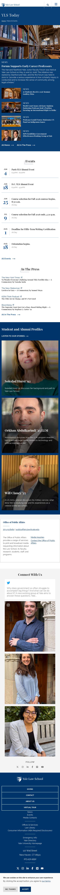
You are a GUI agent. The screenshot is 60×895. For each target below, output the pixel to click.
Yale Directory (30, 840)
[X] (17, 767)
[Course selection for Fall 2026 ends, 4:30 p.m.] (30, 218)
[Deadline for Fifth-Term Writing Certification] (30, 232)
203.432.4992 (30, 859)
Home (4, 21)
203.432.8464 (8, 529)
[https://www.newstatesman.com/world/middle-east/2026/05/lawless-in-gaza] (30, 289)
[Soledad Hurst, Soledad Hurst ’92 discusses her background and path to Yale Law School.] (30, 368)
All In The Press (24, 145)
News (30, 812)
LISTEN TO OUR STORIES (13, 336)
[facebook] (32, 767)
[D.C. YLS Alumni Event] (30, 187)
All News (6, 145)
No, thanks (10, 889)
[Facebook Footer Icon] (32, 868)
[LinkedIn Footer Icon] (27, 868)
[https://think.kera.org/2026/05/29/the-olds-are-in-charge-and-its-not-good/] (30, 298)
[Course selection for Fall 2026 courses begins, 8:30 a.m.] (30, 203)
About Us (30, 801)
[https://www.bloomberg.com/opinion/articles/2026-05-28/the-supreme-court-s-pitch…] (30, 307)
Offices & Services (30, 825)
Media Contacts (30, 818)
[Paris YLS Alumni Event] (30, 173)
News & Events (12, 21)
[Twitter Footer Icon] (18, 868)
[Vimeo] (37, 767)
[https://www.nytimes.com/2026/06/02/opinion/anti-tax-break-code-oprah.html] (30, 280)
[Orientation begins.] (30, 247)
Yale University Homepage (30, 843)
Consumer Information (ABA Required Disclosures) (30, 830)
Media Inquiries (37, 537)
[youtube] (42, 767)
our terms (46, 881)
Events (30, 815)
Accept (25, 889)
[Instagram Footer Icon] (22, 868)
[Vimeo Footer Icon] (37, 868)
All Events (6, 259)
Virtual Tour (30, 807)
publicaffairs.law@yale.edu (27, 529)
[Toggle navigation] (56, 4)
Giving (30, 789)
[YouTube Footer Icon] (42, 868)
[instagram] (23, 767)
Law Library (30, 828)
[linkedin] (28, 767)
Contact (30, 795)
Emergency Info (30, 838)
